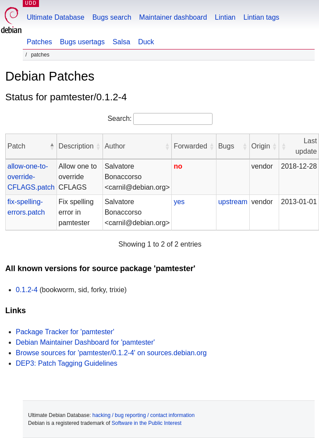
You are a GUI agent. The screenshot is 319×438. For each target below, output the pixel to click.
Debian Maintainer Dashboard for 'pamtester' (85, 342)
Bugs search (111, 17)
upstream (233, 201)
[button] (52, 146)
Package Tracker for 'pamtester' (65, 332)
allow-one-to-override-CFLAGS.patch (31, 176)
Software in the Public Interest (146, 423)
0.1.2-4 (27, 289)
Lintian (225, 17)
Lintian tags (261, 17)
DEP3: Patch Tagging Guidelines (66, 363)
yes (179, 201)
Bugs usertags (82, 42)
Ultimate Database (56, 17)
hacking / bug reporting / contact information (143, 415)
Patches (39, 42)
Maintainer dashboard (173, 17)
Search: (119, 118)
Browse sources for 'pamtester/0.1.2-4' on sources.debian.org (111, 353)
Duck (146, 42)
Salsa (121, 42)
